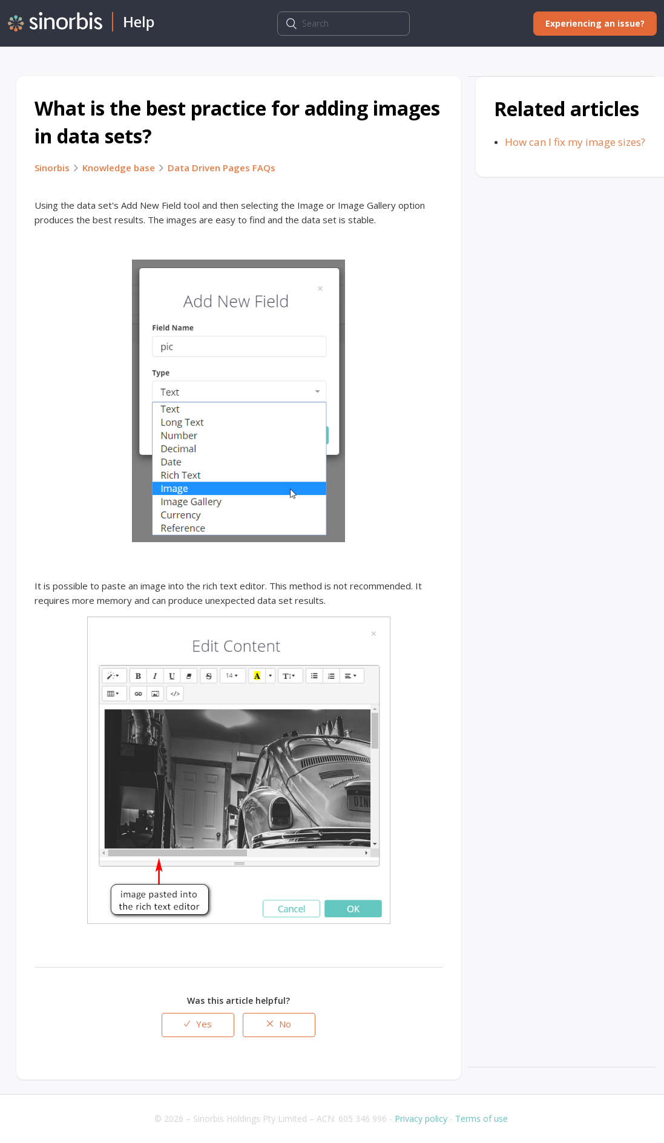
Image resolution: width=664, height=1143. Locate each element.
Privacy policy (421, 1118)
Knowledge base (118, 168)
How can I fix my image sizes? (575, 142)
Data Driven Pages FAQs (221, 168)
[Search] (343, 23)
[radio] (198, 1025)
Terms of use (481, 1118)
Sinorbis (52, 168)
